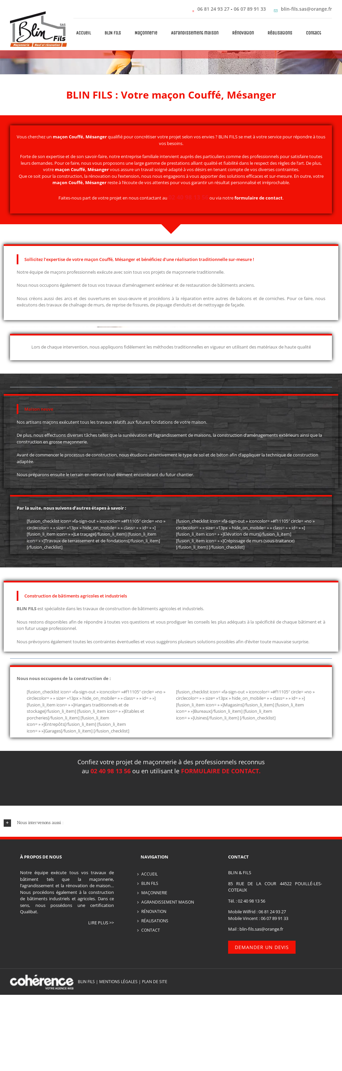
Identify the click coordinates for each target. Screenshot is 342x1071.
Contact (150, 930)
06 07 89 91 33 (250, 9)
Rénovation (153, 911)
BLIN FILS (149, 883)
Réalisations (154, 921)
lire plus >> (101, 923)
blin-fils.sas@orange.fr (306, 9)
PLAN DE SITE (154, 981)
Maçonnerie (154, 893)
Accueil (149, 874)
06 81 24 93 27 (213, 9)
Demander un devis (262, 947)
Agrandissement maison (167, 902)
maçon (62, 169)
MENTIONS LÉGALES (118, 981)
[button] (171, 823)
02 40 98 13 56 (251, 901)
